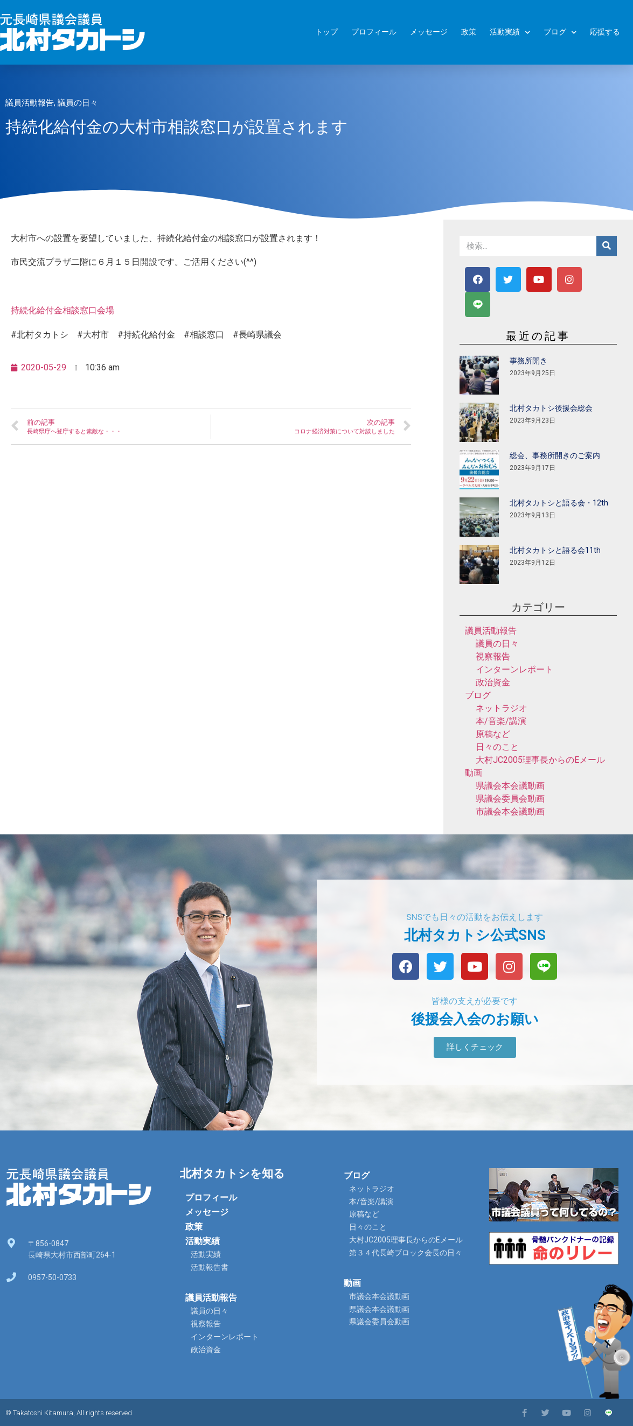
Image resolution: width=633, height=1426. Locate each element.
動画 (473, 773)
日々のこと (497, 747)
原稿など (493, 734)
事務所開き (528, 360)
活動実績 (510, 32)
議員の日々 (78, 103)
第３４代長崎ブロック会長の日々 (405, 1252)
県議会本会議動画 (510, 786)
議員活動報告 (29, 103)
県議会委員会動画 (510, 798)
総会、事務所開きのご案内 (555, 455)
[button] (475, 1047)
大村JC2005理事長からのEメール (540, 760)
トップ (326, 32)
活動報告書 (209, 1267)
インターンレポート (514, 669)
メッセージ (429, 32)
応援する (605, 32)
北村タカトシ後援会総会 (551, 408)
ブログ (560, 32)
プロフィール (374, 32)
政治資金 (493, 682)
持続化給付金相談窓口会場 (62, 310)
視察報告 (493, 656)
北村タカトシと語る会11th (555, 550)
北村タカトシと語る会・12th (559, 502)
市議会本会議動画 (510, 811)
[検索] (606, 246)
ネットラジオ (501, 708)
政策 (468, 32)
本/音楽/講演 (501, 721)
